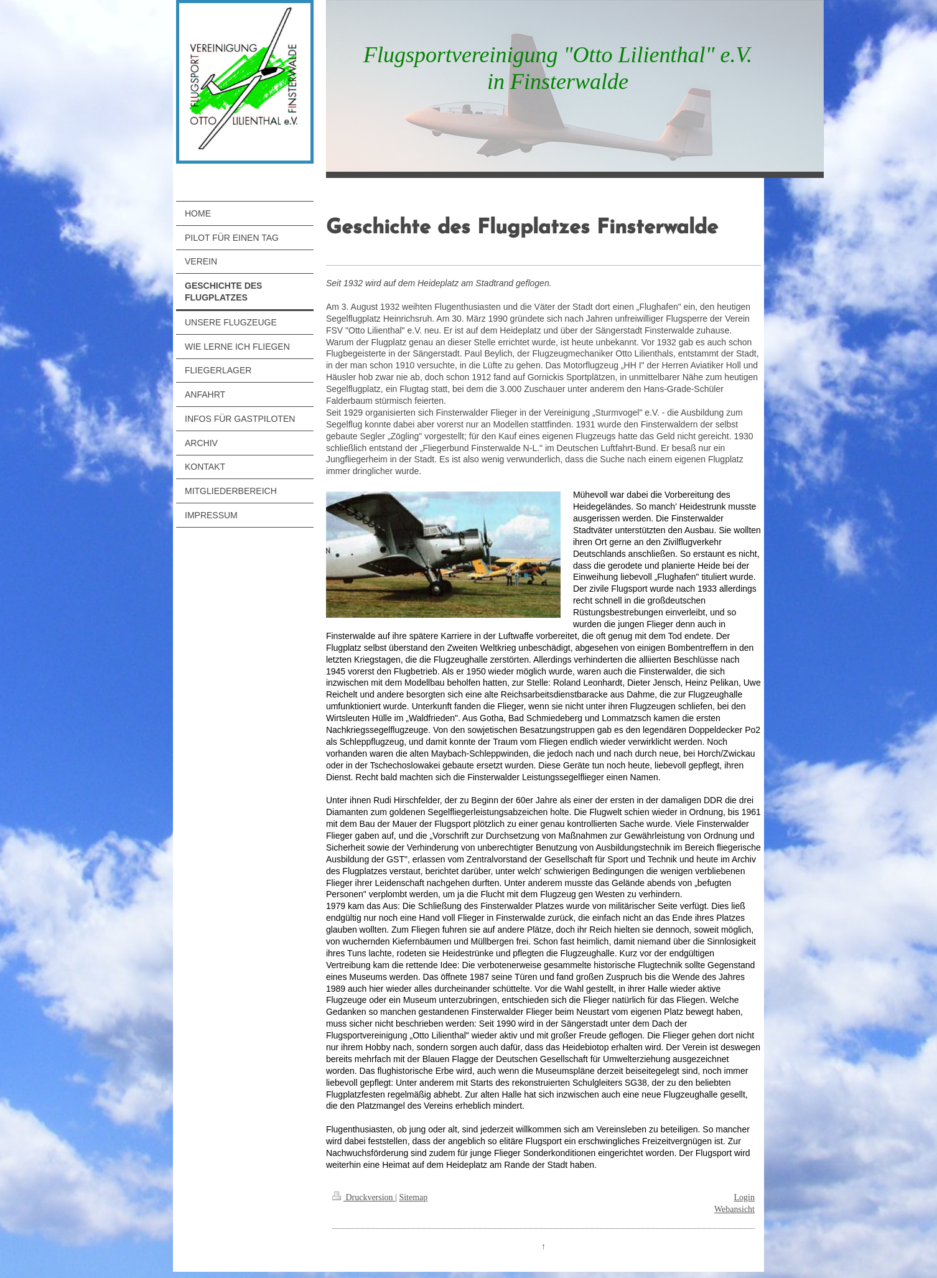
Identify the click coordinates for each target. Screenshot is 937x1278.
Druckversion (363, 1197)
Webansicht (734, 1209)
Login (744, 1197)
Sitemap (413, 1197)
